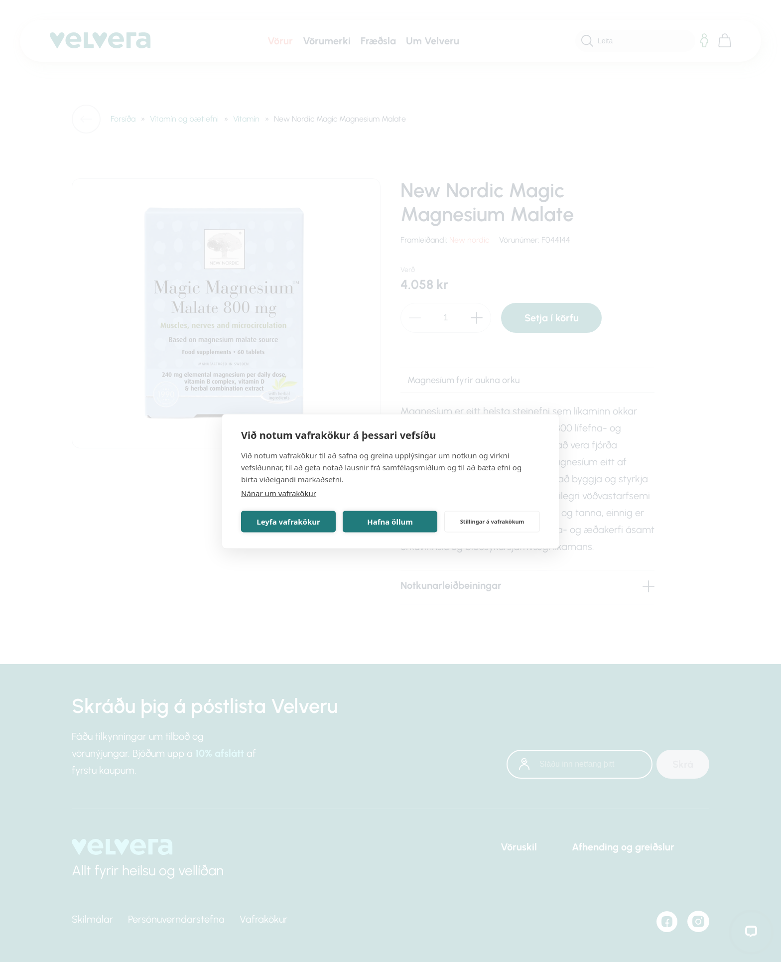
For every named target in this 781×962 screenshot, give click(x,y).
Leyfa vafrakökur (288, 522)
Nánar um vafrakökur (278, 493)
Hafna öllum (390, 522)
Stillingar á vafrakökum (492, 521)
